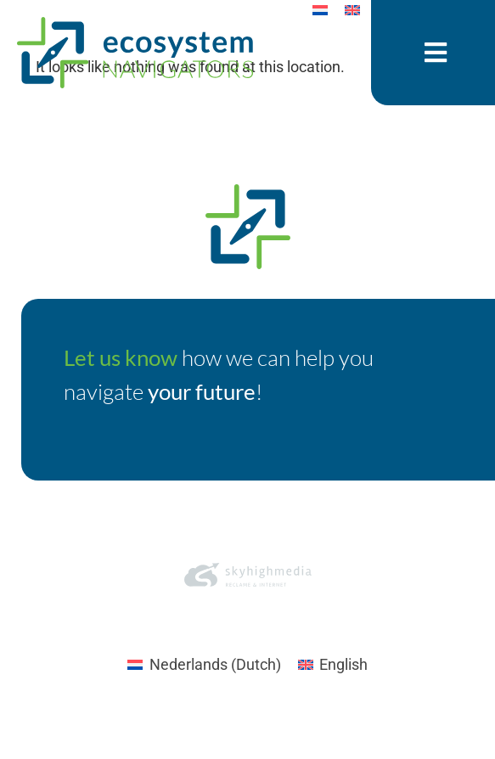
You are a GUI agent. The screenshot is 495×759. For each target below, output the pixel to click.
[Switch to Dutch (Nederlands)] (204, 714)
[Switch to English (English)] (333, 714)
